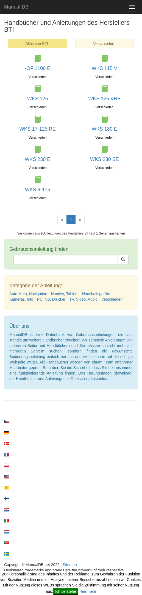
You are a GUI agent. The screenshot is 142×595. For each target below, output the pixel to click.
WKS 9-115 (37, 189)
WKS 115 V (104, 68)
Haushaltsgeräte (96, 294)
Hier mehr (87, 591)
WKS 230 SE (104, 159)
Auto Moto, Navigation (28, 294)
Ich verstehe (65, 591)
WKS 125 (37, 98)
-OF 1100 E (37, 68)
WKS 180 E (104, 129)
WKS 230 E (37, 159)
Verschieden (103, 43)
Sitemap (70, 564)
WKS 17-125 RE (38, 129)
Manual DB (16, 7)
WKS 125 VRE (104, 98)
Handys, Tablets (64, 294)
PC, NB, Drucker (51, 299)
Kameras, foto (21, 299)
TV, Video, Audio (83, 299)
